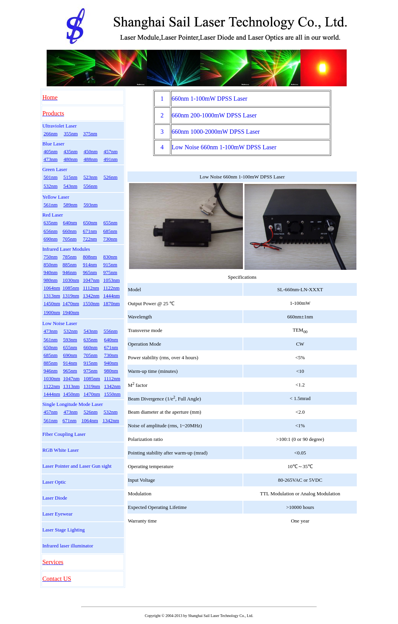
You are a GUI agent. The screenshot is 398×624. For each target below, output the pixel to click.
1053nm (111, 280)
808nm (90, 257)
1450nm (52, 303)
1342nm (91, 296)
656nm (51, 231)
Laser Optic (54, 482)
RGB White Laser (60, 450)
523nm (91, 177)
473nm (51, 159)
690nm (51, 239)
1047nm (91, 280)
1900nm (52, 312)
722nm (90, 239)
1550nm (91, 303)
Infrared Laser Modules (66, 249)
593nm (91, 205)
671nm (90, 231)
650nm (90, 222)
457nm (110, 151)
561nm (51, 205)
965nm (90, 272)
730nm (110, 239)
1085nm (71, 288)
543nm (70, 186)
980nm (51, 280)
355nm (71, 133)
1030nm (71, 280)
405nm (51, 151)
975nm (110, 272)
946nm (70, 272)
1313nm (52, 296)
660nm (70, 231)
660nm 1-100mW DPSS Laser (210, 98)
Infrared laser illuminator (67, 546)
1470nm (71, 303)
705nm (70, 239)
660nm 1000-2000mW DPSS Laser (216, 131)
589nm (70, 205)
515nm (70, 177)
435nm (70, 151)
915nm (110, 264)
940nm (51, 272)
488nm (91, 159)
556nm (91, 186)
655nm (110, 222)
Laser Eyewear (57, 514)
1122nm (111, 288)
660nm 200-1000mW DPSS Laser (214, 115)
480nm (70, 159)
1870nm (111, 303)
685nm (110, 231)
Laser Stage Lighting (63, 530)
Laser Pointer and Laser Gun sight (77, 466)
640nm (70, 222)
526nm (110, 177)
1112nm (91, 288)
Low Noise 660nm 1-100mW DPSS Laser (224, 147)
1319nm (71, 296)
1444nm (111, 296)
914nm (90, 264)
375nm (90, 133)
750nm (51, 257)
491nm (110, 159)
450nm (91, 151)
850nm (51, 264)
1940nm (71, 312)
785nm (70, 257)
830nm (110, 257)
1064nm (52, 288)
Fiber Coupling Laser (64, 434)
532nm (51, 186)
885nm (70, 264)
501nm (51, 177)
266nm (51, 133)
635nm (51, 222)
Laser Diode (54, 498)
